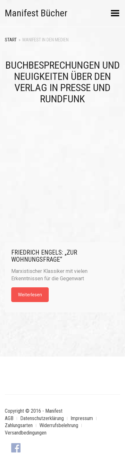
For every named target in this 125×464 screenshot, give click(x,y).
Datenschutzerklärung (42, 418)
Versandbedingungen (25, 433)
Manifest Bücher (36, 13)
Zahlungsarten (19, 425)
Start (11, 39)
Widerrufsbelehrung (58, 425)
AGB (9, 418)
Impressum (82, 418)
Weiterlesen (30, 294)
